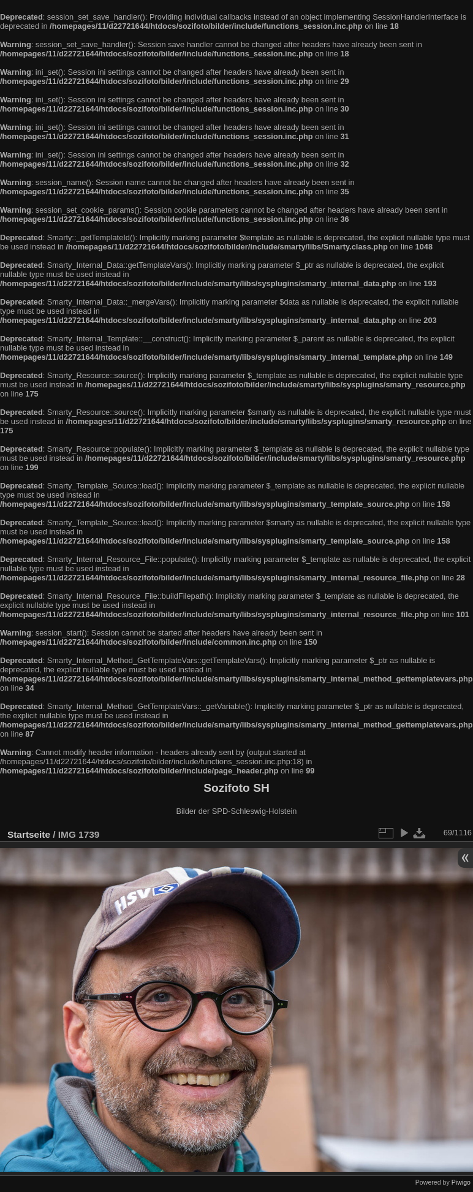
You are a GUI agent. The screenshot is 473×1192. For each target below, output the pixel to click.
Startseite (28, 834)
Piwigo (461, 1182)
